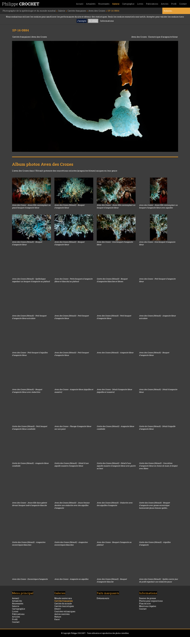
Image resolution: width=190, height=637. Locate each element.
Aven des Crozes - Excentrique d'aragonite (30, 579)
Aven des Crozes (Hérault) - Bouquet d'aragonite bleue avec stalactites (27, 390)
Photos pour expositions (151, 601)
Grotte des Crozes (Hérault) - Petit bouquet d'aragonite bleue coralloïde (29, 427)
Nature (57, 616)
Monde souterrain (63, 598)
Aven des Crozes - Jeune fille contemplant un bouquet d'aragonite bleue (116, 206)
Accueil (79, 3)
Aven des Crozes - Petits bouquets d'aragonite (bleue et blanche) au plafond (73, 280)
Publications (152, 3)
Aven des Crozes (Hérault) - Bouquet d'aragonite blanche (112, 580)
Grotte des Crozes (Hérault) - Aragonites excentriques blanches (28, 543)
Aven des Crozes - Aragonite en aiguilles (71, 579)
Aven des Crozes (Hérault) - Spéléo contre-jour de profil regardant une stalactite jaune (158, 580)
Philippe (20, 4)
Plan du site (145, 603)
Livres (140, 3)
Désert (57, 608)
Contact (183, 3)
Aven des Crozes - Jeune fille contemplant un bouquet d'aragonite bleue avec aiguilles (158, 206)
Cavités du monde (63, 603)
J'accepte (81, 21)
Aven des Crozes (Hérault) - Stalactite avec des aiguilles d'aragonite (115, 504)
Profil (173, 3)
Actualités (90, 3)
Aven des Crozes (39, 36)
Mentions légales (147, 606)
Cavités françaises (21, 36)
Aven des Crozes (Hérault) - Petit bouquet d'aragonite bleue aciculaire (29, 317)
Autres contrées (62, 614)
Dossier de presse (147, 598)
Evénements (103, 598)
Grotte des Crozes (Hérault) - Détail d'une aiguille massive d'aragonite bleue (71, 464)
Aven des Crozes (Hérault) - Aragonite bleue (115, 352)
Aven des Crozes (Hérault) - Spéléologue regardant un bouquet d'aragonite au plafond (31, 280)
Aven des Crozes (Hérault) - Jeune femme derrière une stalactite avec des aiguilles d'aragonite (72, 505)
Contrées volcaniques (64, 611)
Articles (164, 3)
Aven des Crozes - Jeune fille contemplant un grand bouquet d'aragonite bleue (31, 206)
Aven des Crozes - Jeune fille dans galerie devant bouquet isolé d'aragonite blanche (29, 504)
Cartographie (128, 3)
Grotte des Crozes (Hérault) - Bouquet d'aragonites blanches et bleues (112, 280)
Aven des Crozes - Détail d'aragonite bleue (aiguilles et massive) (114, 390)
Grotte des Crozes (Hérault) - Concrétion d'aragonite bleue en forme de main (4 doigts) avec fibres (158, 466)
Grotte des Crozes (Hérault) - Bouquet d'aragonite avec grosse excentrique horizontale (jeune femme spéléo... (154, 505)
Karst (57, 619)
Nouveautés (103, 3)
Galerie (115, 3)
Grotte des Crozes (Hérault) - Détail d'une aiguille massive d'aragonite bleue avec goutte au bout (116, 466)
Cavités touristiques (64, 606)
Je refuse (93, 21)
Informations (107, 21)
